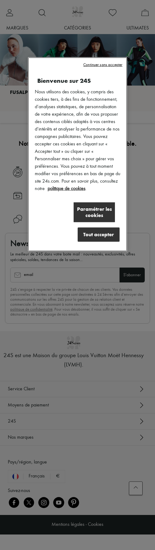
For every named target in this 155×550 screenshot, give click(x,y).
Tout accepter (98, 234)
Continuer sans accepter (102, 65)
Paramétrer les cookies (94, 212)
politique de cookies (66, 188)
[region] (77, 154)
